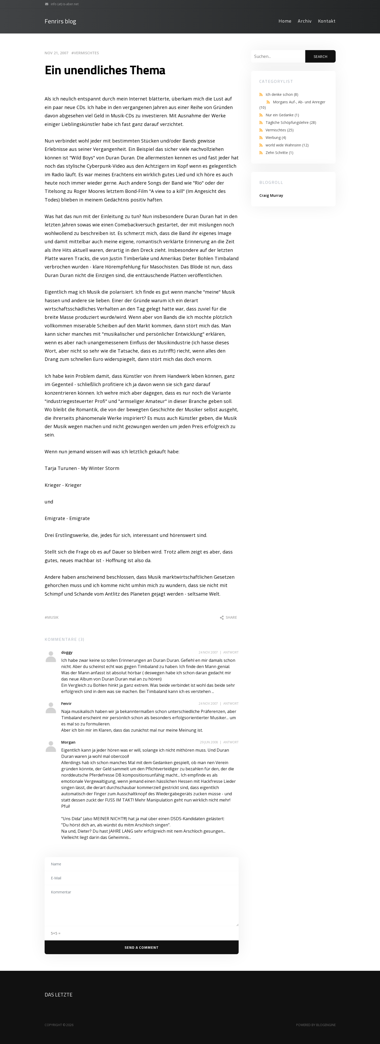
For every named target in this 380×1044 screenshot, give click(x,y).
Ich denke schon (282, 94)
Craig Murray (271, 195)
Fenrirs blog (60, 21)
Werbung (276, 137)
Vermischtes (86, 52)
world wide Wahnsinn (287, 145)
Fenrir (66, 703)
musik (53, 617)
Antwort (231, 652)
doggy (67, 652)
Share (228, 617)
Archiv (305, 20)
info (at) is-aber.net (61, 4)
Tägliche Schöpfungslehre (291, 122)
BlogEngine (326, 1025)
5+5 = (55, 933)
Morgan (68, 742)
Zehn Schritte (279, 152)
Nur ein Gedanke (282, 114)
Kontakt (327, 20)
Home (285, 20)
